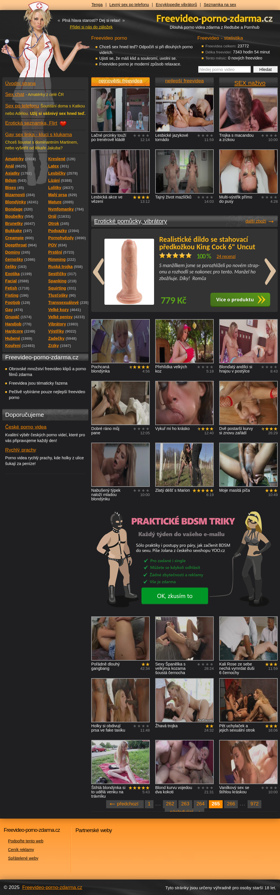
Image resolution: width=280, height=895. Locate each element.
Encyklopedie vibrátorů (176, 4)
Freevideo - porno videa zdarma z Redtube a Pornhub (33, 43)
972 (254, 804)
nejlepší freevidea (184, 81)
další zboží (256, 221)
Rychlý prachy (20, 450)
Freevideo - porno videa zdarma (214, 18)
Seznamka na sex (220, 4)
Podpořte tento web (25, 841)
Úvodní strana (20, 83)
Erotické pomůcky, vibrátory (130, 221)
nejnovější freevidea (120, 81)
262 (170, 804)
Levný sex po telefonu (129, 4)
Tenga (97, 4)
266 (231, 804)
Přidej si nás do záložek (91, 27)
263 (185, 804)
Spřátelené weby (23, 858)
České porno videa (25, 427)
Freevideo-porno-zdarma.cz (52, 887)
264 (201, 804)
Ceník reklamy (21, 849)
